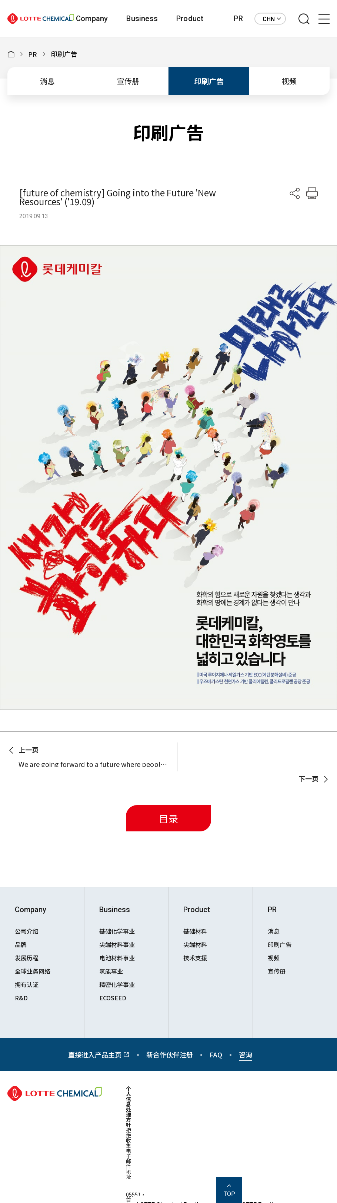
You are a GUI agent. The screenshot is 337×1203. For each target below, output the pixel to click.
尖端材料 (195, 944)
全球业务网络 (32, 971)
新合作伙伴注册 (169, 1054)
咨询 (245, 1054)
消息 (47, 81)
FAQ (216, 1054)
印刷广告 (209, 81)
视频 (289, 81)
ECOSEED (112, 998)
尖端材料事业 (117, 944)
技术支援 (195, 958)
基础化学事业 (117, 931)
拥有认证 (27, 984)
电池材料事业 (117, 958)
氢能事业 (111, 971)
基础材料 (195, 931)
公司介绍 (27, 931)
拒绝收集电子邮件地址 (128, 1153)
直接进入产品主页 (99, 1054)
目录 (168, 818)
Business (142, 18)
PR (238, 18)
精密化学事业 (117, 984)
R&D (21, 998)
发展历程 (27, 958)
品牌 (21, 944)
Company (92, 18)
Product (189, 18)
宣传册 (128, 81)
